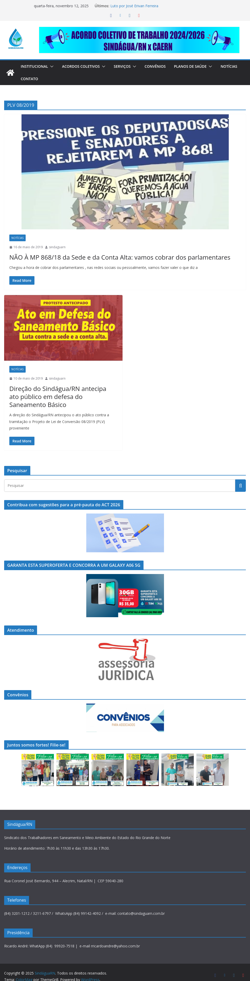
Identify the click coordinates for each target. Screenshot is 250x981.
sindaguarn (57, 247)
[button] (53, 66)
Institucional (35, 66)
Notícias (30, 79)
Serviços (128, 66)
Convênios (162, 66)
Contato (56, 79)
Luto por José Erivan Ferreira (134, 5)
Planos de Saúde (198, 66)
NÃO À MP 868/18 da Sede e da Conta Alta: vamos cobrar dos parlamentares (106, 257)
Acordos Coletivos (84, 66)
